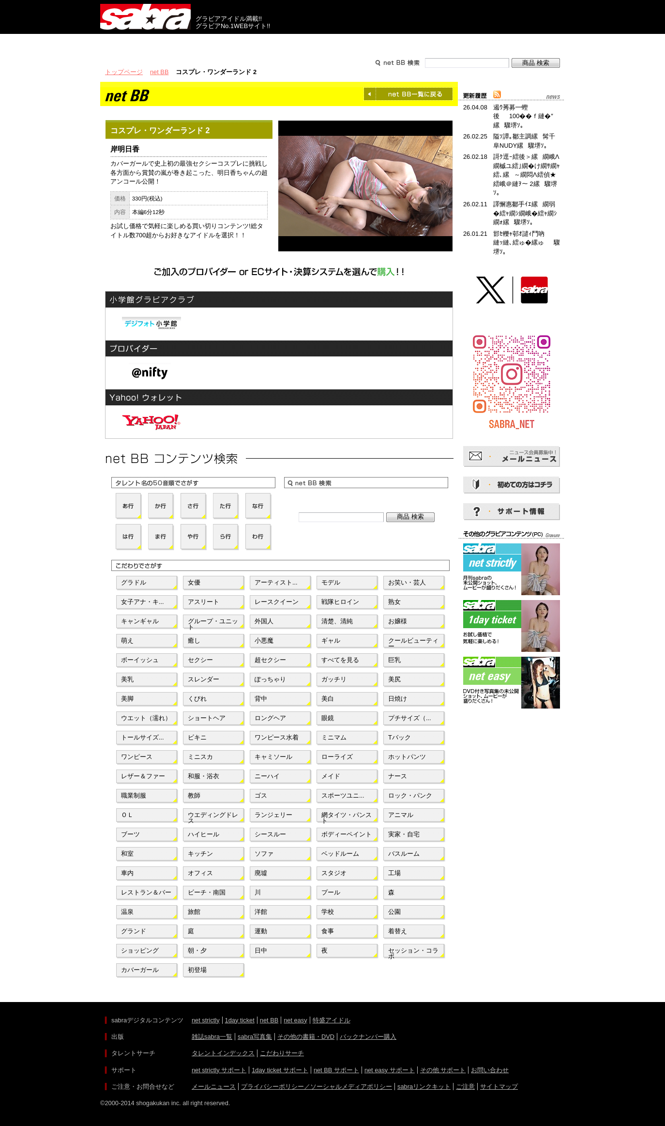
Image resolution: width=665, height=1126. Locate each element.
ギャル (330, 640)
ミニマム (334, 737)
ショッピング (140, 950)
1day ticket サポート (280, 1070)
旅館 (194, 911)
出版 (146, 42)
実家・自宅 (404, 834)
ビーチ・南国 (207, 892)
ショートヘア (207, 718)
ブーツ (130, 834)
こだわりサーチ (282, 1053)
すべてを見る (340, 659)
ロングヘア (270, 718)
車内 (127, 873)
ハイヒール (203, 834)
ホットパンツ (407, 756)
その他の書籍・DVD (305, 1036)
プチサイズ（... (409, 718)
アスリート (203, 601)
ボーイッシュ (140, 659)
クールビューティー (413, 642)
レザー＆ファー (143, 776)
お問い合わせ (490, 1070)
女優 (194, 582)
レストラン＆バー (146, 892)
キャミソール (273, 756)
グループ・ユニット (213, 623)
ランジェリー (273, 814)
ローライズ (337, 756)
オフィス (200, 873)
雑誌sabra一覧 (212, 1036)
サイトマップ (499, 1086)
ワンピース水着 (277, 737)
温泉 (127, 911)
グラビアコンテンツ (239, 42)
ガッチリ (334, 679)
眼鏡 (327, 718)
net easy (295, 1020)
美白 (327, 698)
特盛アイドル (331, 1020)
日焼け (397, 698)
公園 (394, 911)
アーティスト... (276, 582)
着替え (397, 931)
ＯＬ (127, 814)
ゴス (261, 795)
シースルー (270, 834)
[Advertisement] (511, 754)
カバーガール (140, 969)
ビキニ (197, 737)
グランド (133, 931)
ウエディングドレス (213, 817)
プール (330, 892)
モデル (330, 582)
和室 (127, 853)
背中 (261, 698)
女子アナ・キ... (142, 601)
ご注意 (465, 1086)
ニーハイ (267, 776)
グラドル (133, 582)
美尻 (394, 679)
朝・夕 (197, 950)
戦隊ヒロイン (340, 601)
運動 (261, 931)
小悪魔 (264, 640)
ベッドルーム (340, 853)
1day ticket (240, 1020)
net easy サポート (389, 1070)
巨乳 (394, 659)
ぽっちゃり (270, 679)
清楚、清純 (337, 621)
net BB (159, 72)
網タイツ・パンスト (346, 817)
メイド (330, 776)
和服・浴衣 (203, 776)
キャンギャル (140, 621)
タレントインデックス (223, 1053)
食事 (327, 931)
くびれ (197, 698)
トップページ (124, 72)
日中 (261, 950)
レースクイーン (277, 601)
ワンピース (136, 756)
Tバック (399, 737)
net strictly (206, 1020)
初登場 (197, 969)
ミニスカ (200, 756)
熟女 (394, 601)
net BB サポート (336, 1070)
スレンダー (203, 679)
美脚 (127, 698)
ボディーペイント (346, 834)
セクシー (200, 659)
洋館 (261, 911)
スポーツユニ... (342, 795)
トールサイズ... (142, 737)
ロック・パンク (410, 795)
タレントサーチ (332, 42)
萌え (127, 640)
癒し (194, 640)
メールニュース (214, 1086)
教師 (194, 795)
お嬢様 (397, 621)
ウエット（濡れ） (146, 718)
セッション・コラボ (413, 952)
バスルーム (404, 853)
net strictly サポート (219, 1070)
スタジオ (334, 873)
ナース (397, 776)
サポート (425, 42)
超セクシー (270, 659)
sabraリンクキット (424, 1086)
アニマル (400, 814)
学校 (327, 911)
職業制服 (133, 795)
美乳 (127, 679)
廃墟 (261, 873)
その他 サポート (443, 1070)
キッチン (200, 853)
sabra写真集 (255, 1036)
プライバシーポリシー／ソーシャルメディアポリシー (316, 1086)
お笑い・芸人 (407, 582)
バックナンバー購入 (368, 1036)
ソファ (264, 853)
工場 (394, 873)
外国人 (264, 621)
